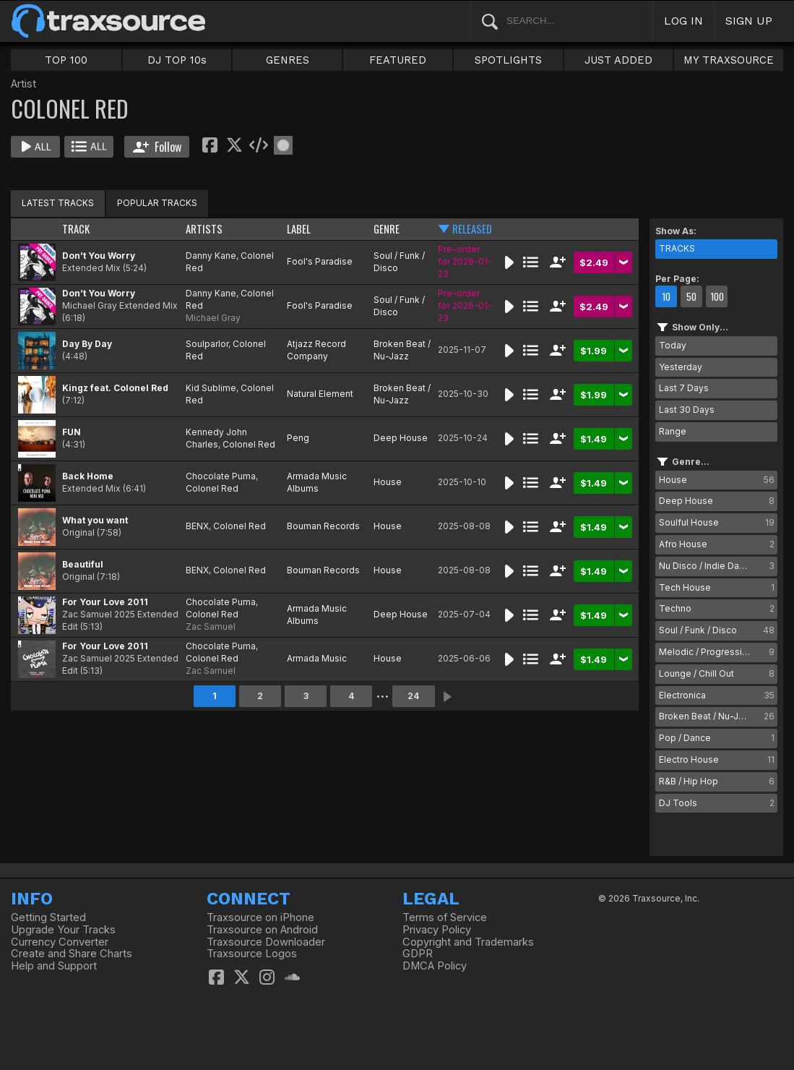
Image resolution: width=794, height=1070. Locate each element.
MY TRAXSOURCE (728, 60)
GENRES (287, 60)
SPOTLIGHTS (508, 60)
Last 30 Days (687, 409)
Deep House (401, 437)
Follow (157, 146)
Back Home (87, 476)
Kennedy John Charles (216, 438)
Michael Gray (213, 317)
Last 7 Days (684, 387)
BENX (197, 526)
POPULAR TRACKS (157, 202)
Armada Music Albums (317, 482)
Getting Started (48, 917)
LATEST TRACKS (58, 202)
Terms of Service (444, 917)
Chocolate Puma (221, 476)
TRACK (76, 228)
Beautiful (82, 564)
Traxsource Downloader (266, 942)
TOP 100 (66, 60)
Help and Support (54, 965)
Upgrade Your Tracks (63, 929)
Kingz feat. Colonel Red (115, 387)
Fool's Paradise (320, 261)
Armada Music (317, 658)
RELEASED (472, 228)
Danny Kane (211, 255)
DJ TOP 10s (177, 60)
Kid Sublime (211, 387)
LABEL (299, 228)
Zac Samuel (211, 626)
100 (717, 296)
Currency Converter (59, 942)
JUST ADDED (618, 60)
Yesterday (680, 366)
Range (672, 431)
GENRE (387, 228)
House (388, 481)
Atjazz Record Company (316, 349)
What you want (95, 520)
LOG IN (683, 20)
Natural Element (320, 393)
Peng (298, 437)
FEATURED (397, 60)
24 (413, 695)
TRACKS (677, 248)
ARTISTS (204, 228)
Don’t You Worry (98, 255)
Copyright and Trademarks (468, 942)
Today (672, 345)
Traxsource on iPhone (260, 917)
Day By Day (87, 343)
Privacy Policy (436, 929)
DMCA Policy (434, 965)
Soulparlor (207, 343)
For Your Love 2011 (105, 601)
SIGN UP (748, 20)
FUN (71, 432)
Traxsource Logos (252, 953)
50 (691, 296)
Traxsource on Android (262, 929)
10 (666, 296)
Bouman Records (323, 526)
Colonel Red (249, 444)
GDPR (417, 953)
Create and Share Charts (71, 953)
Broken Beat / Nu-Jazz (402, 349)
